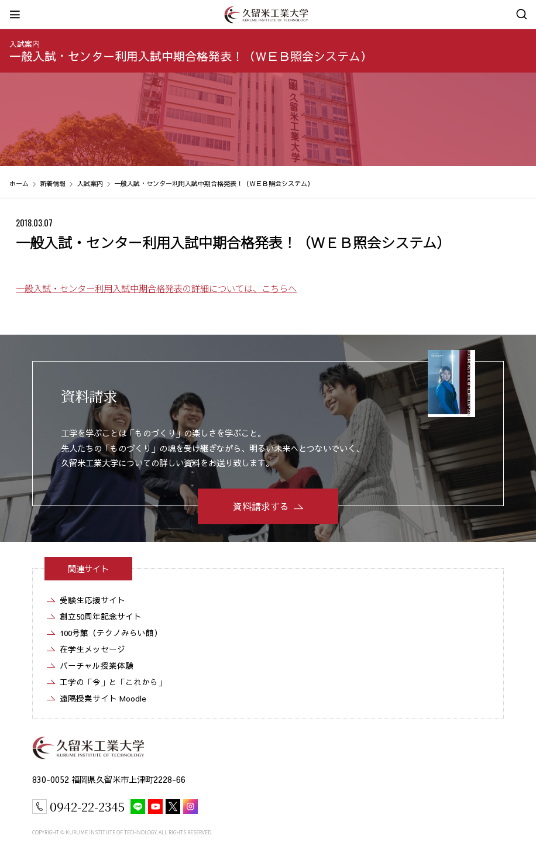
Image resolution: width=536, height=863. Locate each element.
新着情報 (53, 183)
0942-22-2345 (87, 806)
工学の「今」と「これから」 (113, 681)
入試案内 (24, 44)
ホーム (19, 183)
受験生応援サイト (92, 600)
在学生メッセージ (92, 649)
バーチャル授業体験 (96, 665)
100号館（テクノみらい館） (111, 632)
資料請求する (261, 506)
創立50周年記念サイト (101, 616)
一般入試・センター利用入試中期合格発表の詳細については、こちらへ (156, 287)
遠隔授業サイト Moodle (103, 698)
